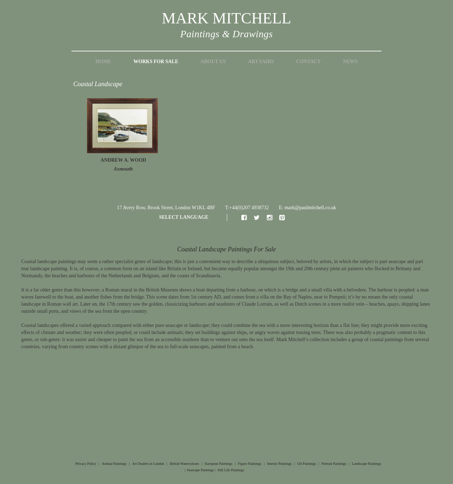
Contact (308, 61)
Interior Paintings (279, 464)
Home (103, 61)
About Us (213, 61)
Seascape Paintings (200, 470)
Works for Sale (155, 61)
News (350, 61)
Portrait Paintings (334, 464)
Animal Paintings (114, 464)
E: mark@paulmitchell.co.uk (307, 207)
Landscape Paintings (366, 464)
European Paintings (218, 464)
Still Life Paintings (230, 470)
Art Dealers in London (148, 464)
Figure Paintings (249, 464)
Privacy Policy (85, 464)
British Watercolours (184, 464)
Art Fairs (261, 61)
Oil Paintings (306, 464)
